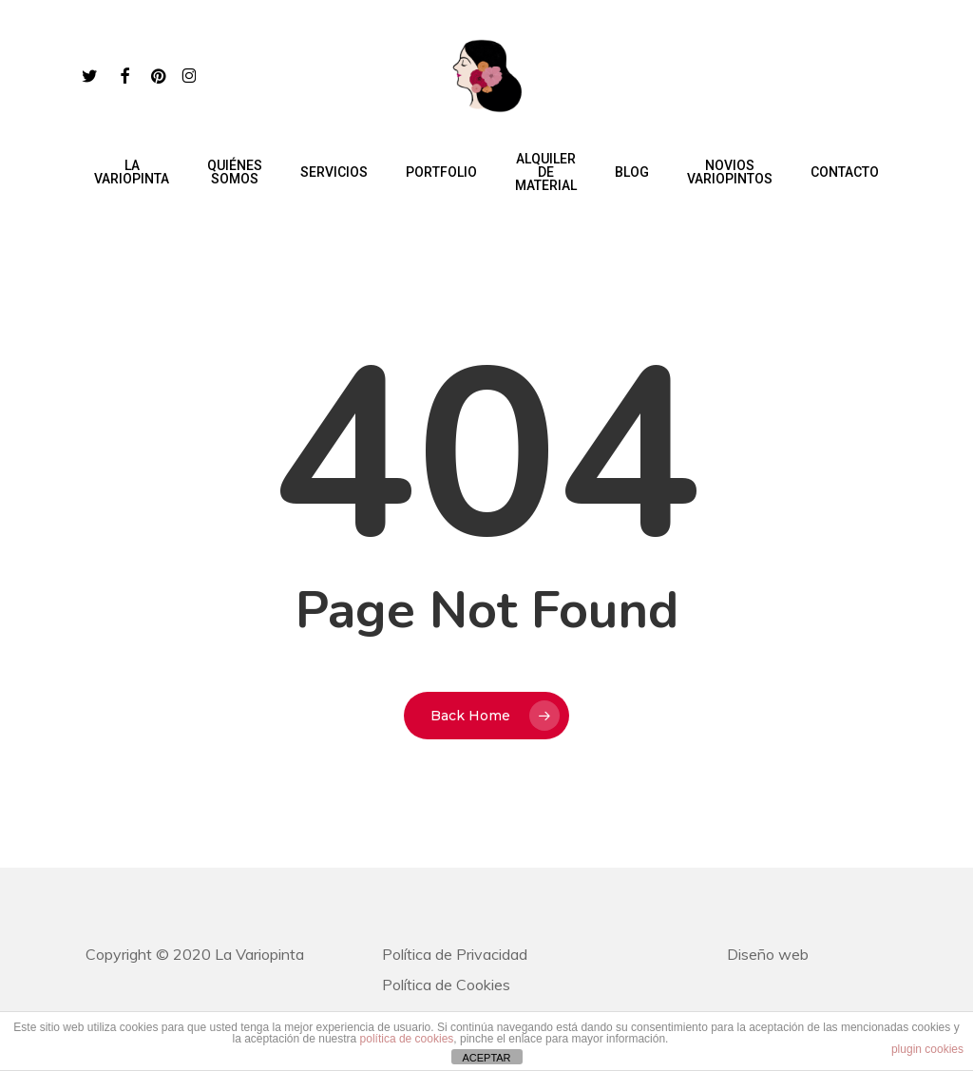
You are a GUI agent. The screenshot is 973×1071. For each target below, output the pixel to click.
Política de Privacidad (454, 954)
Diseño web (768, 954)
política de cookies (407, 1038)
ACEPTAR (486, 1057)
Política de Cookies (446, 984)
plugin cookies (927, 1049)
